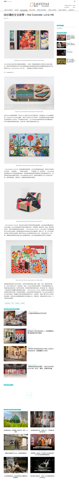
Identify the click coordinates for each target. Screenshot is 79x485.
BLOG (74, 7)
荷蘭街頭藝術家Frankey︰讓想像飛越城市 (16, 453)
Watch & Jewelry (69, 51)
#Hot (12, 303)
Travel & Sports (33, 311)
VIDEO (74, 5)
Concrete (17, 303)
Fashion (30, 346)
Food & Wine (70, 58)
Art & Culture (32, 329)
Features (69, 42)
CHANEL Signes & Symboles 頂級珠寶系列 (71, 44)
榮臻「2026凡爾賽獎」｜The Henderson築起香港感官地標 (71, 60)
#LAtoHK (22, 303)
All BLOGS (59, 28)
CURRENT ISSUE (68, 5)
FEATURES (66, 7)
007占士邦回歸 (69, 52)
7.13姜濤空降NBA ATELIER (37, 313)
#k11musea (7, 303)
